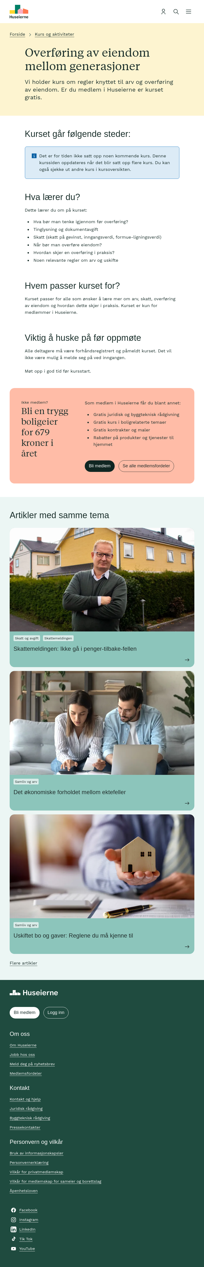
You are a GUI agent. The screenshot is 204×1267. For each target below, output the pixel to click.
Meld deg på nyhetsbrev (32, 1064)
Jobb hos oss (22, 1054)
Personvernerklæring (29, 1162)
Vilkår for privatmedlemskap (36, 1172)
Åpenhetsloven (24, 1190)
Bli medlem (100, 465)
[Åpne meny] (188, 11)
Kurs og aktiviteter (54, 34)
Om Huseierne (23, 1045)
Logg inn (56, 1012)
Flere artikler (23, 962)
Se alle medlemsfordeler (146, 465)
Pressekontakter (25, 1127)
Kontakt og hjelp (25, 1099)
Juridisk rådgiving (26, 1108)
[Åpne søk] (176, 11)
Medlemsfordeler (26, 1073)
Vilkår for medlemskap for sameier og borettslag (55, 1181)
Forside (17, 34)
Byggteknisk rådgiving (30, 1118)
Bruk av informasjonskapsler (36, 1153)
